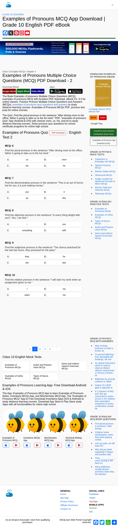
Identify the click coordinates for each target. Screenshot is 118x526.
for (64, 256)
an (27, 198)
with (64, 230)
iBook (93, 117)
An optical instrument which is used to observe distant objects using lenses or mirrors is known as (105, 369)
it (64, 192)
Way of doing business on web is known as (104, 348)
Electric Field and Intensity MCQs (103, 188)
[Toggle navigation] (112, 5)
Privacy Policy (67, 501)
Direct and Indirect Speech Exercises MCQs (103, 235)
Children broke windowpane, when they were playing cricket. (104, 436)
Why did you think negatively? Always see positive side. (104, 452)
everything (27, 230)
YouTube (93, 501)
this (64, 198)
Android (92, 508)
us (27, 159)
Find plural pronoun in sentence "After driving (104, 426)
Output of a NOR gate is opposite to (103, 386)
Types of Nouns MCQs (102, 222)
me (64, 295)
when (27, 295)
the (27, 262)
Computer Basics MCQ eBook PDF (100, 110)
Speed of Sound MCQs (102, 166)
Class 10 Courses (13, 14)
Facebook (93, 494)
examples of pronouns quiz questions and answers (40, 104)
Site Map (64, 498)
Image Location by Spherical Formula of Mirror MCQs (105, 181)
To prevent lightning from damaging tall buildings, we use (104, 357)
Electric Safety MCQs (105, 171)
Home (63, 494)
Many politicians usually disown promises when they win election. (104, 470)
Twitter (92, 498)
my (64, 289)
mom (64, 159)
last (64, 262)
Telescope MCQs (103, 193)
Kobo (102, 117)
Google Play (96, 123)
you (27, 192)
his (27, 166)
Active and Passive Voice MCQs (104, 228)
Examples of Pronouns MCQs (103, 209)
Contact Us (65, 509)
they (27, 256)
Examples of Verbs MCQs (104, 216)
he (64, 166)
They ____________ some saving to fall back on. (105, 460)
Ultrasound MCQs (103, 175)
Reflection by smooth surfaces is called (105, 380)
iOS (91, 511)
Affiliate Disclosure (69, 505)
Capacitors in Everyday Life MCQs (105, 160)
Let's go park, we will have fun (105, 444)
